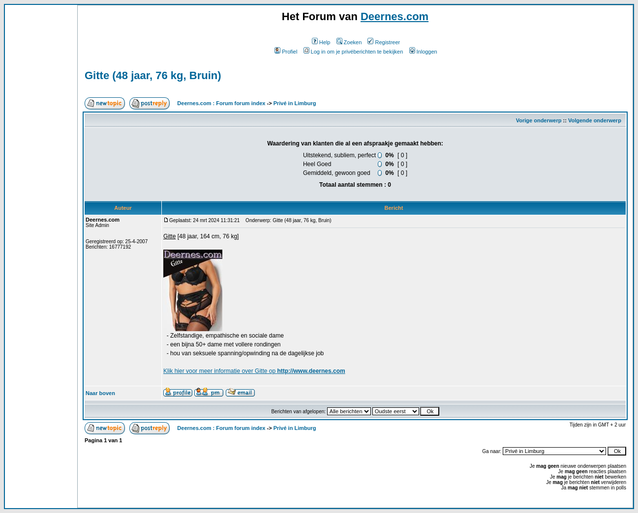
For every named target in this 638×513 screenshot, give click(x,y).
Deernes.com (394, 16)
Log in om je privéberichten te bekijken (353, 52)
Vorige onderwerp (539, 120)
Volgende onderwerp (594, 120)
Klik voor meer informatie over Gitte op (254, 371)
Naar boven (100, 393)
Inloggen (423, 52)
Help (321, 42)
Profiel (285, 52)
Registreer (383, 42)
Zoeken (349, 42)
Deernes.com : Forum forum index (221, 103)
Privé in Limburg (294, 103)
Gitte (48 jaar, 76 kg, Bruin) (153, 75)
